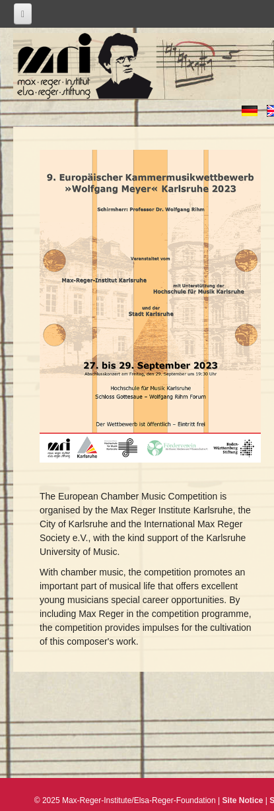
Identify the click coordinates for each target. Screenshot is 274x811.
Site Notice (243, 800)
